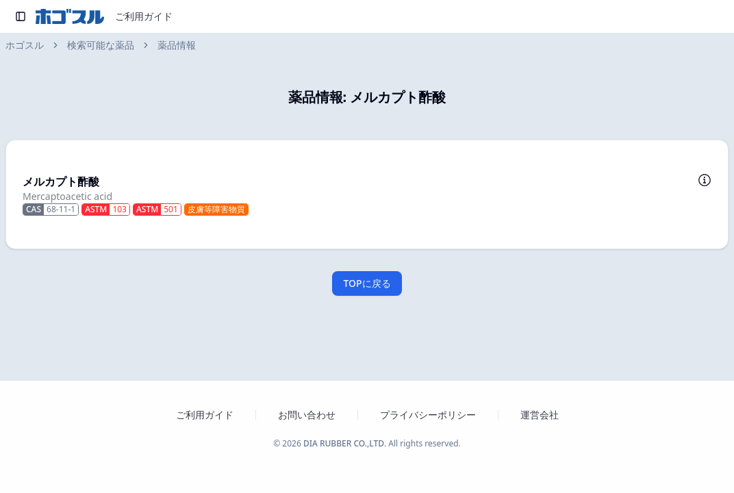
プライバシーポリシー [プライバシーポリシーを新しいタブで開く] (428, 414)
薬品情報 (176, 44)
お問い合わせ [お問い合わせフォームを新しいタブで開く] (307, 414)
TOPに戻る (366, 283)
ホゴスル (24, 44)
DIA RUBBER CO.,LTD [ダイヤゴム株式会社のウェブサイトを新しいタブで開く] (343, 443)
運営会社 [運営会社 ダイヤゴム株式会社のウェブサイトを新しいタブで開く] (539, 414)
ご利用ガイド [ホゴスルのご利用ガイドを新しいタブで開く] (204, 414)
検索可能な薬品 (100, 44)
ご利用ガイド (144, 16)
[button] (367, 194)
